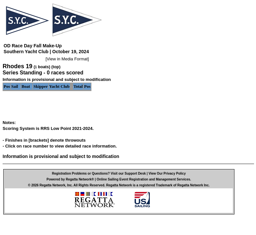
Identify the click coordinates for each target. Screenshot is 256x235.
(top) (55, 67)
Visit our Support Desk (128, 173)
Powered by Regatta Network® (70, 179)
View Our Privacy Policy (167, 173)
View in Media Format (67, 58)
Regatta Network (52, 185)
